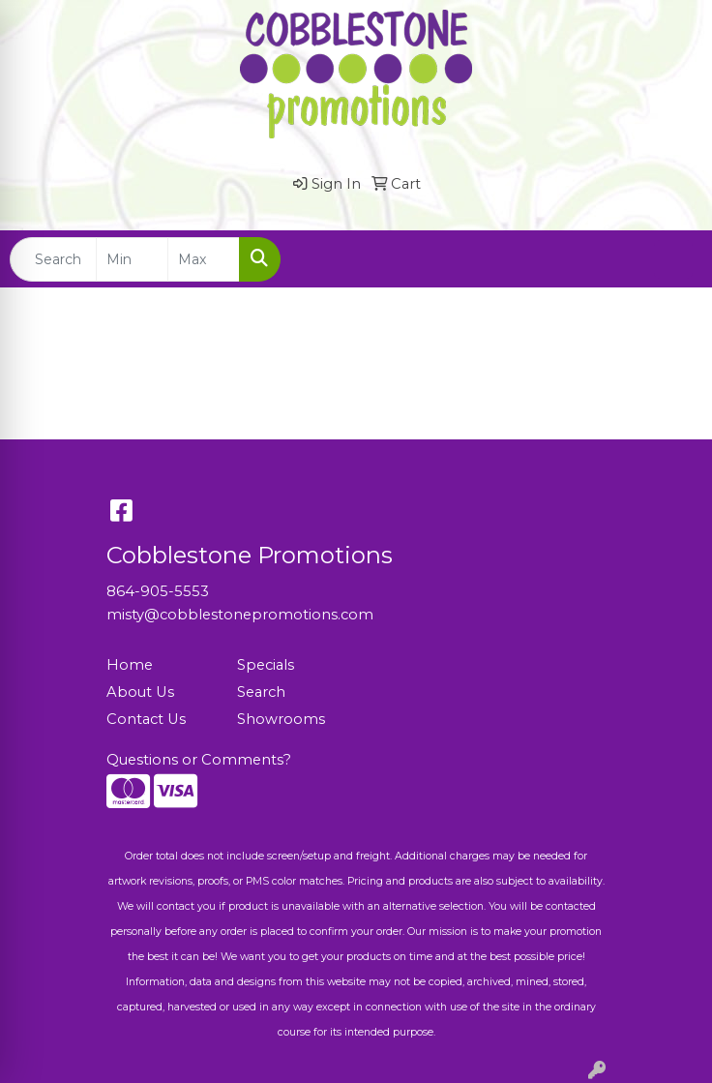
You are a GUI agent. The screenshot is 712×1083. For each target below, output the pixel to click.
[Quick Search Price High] (203, 259)
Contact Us (146, 719)
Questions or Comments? (198, 759)
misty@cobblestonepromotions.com (239, 614)
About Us (140, 692)
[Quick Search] (53, 259)
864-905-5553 (157, 591)
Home (129, 665)
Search (261, 692)
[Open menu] (673, 259)
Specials (265, 665)
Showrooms (281, 719)
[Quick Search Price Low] (132, 259)
